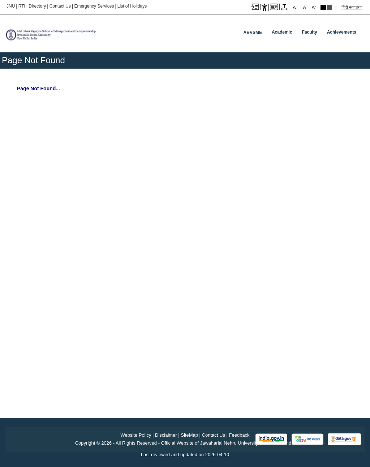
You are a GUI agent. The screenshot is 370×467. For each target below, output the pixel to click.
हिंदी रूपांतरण (351, 7)
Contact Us (60, 6)
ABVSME (253, 32)
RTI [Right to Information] (21, 6)
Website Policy (135, 435)
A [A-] (313, 7)
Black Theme (323, 7)
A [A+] (295, 7)
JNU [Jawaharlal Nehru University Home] (11, 6)
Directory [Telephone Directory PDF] (37, 6)
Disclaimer (166, 435)
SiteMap (189, 435)
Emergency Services (94, 6)
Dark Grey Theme (329, 7)
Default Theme (335, 7)
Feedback (239, 435)
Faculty (309, 32)
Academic (282, 32)
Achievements (341, 32)
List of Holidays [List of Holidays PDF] (132, 6)
